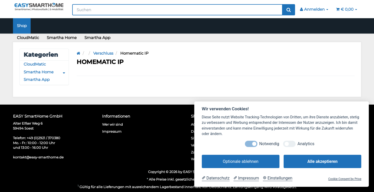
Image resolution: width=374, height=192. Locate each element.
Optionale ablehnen (240, 161)
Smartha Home (62, 37)
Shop (22, 25)
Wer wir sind (112, 124)
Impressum (112, 131)
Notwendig (269, 143)
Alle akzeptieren (322, 161)
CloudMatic (28, 37)
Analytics (305, 143)
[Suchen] (177, 9)
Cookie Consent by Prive (345, 179)
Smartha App (97, 37)
